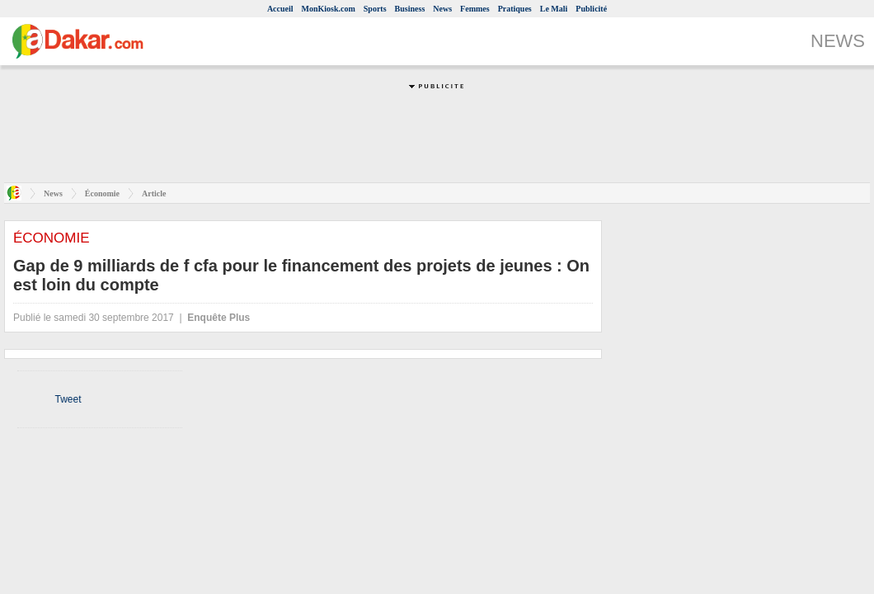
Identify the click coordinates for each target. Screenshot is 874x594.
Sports (375, 8)
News (442, 8)
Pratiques (515, 8)
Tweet (67, 399)
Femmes (475, 8)
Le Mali (554, 8)
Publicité (591, 8)
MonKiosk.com (328, 8)
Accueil (280, 8)
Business (410, 8)
